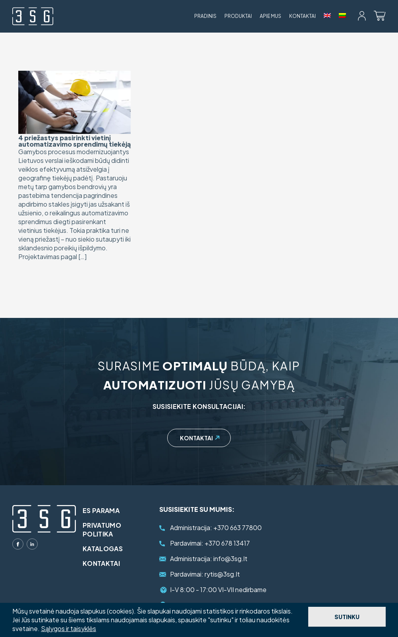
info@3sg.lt (208, 558)
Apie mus (270, 16)
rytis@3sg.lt (205, 574)
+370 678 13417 (210, 543)
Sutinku (346, 616)
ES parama (106, 510)
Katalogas (108, 548)
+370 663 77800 (216, 527)
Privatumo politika (107, 529)
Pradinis (205, 16)
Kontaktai (302, 16)
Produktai (238, 16)
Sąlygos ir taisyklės (68, 628)
